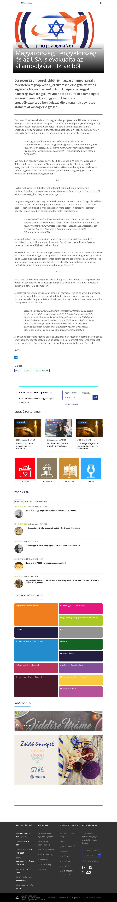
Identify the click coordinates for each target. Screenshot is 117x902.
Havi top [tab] (19, 501)
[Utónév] (89, 392)
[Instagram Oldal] (85, 868)
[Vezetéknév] (71, 392)
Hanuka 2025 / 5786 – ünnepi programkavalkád (45, 563)
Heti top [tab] (28, 501)
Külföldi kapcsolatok (46, 850)
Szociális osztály (44, 864)
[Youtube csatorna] (88, 873)
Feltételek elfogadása (71, 404)
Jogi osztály (42, 869)
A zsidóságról (67, 861)
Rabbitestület (43, 859)
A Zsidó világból (68, 846)
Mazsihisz (64, 851)
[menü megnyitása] (15, 3)
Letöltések (51, 897)
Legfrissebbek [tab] (40, 501)
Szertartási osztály (45, 854)
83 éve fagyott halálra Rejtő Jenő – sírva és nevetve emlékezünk (52, 545)
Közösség (64, 856)
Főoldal (64, 841)
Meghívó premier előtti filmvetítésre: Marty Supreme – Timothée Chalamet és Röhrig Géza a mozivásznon (62, 581)
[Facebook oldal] (92, 868)
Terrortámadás (42, 370)
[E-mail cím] (77, 397)
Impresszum (63, 897)
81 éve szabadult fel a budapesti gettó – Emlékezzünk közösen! (52, 528)
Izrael (20, 44)
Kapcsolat (65, 866)
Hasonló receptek (23, 728)
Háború (27, 370)
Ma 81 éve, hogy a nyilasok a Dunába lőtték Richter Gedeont (51, 510)
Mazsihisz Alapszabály (92, 897)
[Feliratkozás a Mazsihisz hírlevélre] (95, 397)
